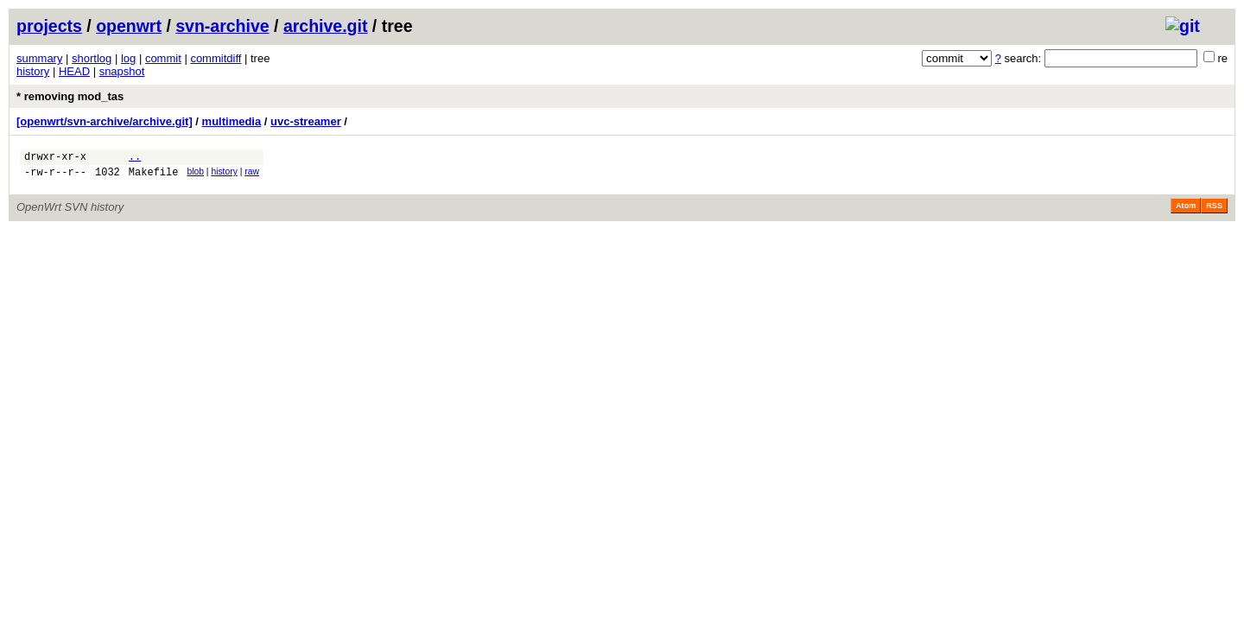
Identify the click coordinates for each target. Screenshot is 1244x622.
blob (195, 174)
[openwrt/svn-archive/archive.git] (104, 121)
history (32, 71)
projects (49, 25)
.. (135, 158)
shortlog (91, 58)
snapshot (122, 71)
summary (39, 58)
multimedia (232, 121)
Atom (1186, 210)
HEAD (74, 71)
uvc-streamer (305, 121)
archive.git (325, 25)
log (128, 58)
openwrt (129, 25)
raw (251, 174)
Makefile (154, 176)
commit (163, 58)
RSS (1214, 210)
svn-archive (222, 25)
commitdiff (215, 58)
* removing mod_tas (70, 96)
